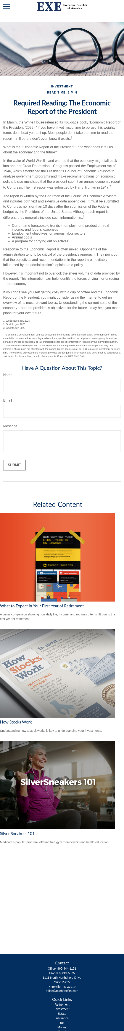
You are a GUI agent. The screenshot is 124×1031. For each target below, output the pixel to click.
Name (8, 375)
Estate (62, 1013)
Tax (62, 1022)
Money (61, 1027)
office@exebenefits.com (62, 991)
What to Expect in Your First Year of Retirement (42, 605)
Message (10, 426)
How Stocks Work (16, 722)
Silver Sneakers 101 (17, 833)
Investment (62, 1009)
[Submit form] (14, 465)
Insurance (62, 1018)
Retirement (62, 1004)
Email (7, 400)
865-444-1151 (66, 968)
